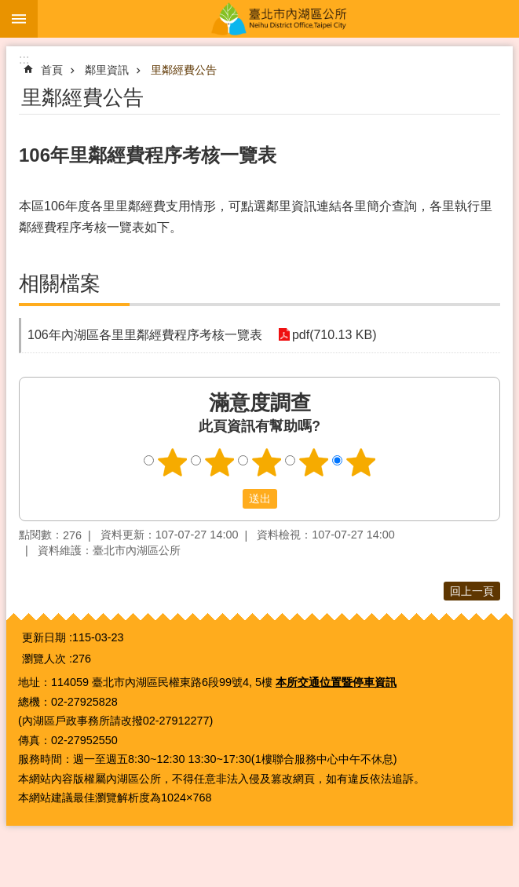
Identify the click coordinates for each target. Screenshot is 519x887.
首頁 (52, 70)
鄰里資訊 (107, 70)
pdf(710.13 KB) (334, 334)
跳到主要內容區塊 (8, 8)
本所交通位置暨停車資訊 (336, 682)
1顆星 (172, 462)
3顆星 (266, 462)
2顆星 (219, 462)
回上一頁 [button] (472, 591)
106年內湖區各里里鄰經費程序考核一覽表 (144, 334)
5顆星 (360, 462)
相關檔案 (60, 283)
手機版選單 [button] (19, 19)
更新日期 (44, 637)
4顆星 (313, 462)
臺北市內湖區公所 (278, 19)
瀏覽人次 (44, 658)
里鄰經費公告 (184, 70)
